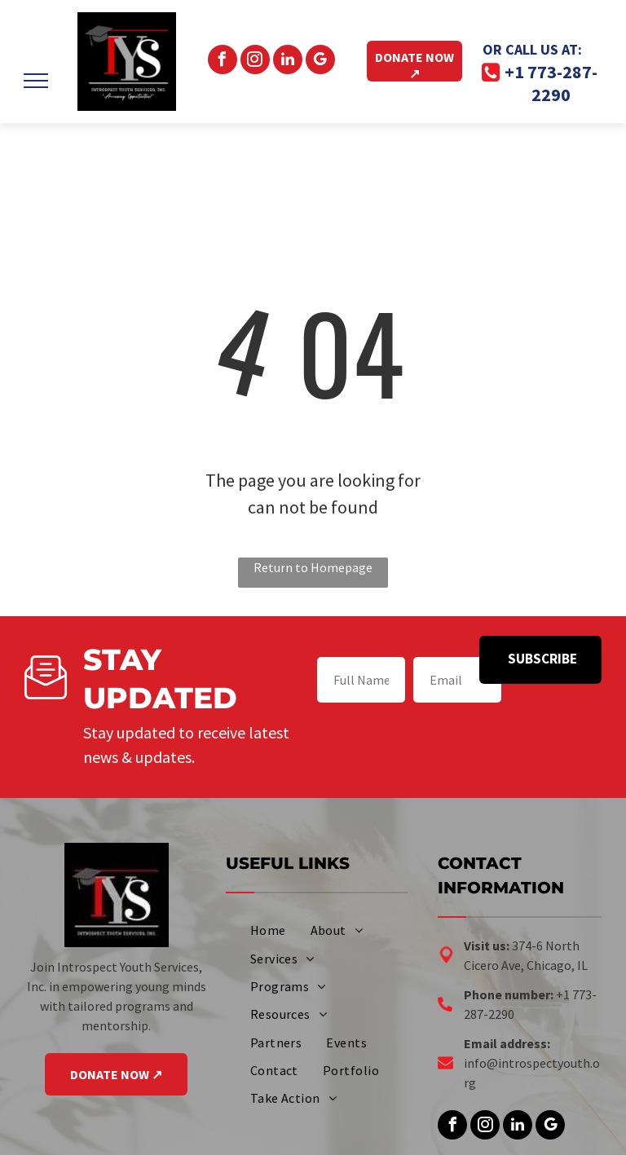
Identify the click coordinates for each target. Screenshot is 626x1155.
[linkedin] (287, 61)
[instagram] (255, 61)
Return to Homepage (313, 567)
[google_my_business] (320, 61)
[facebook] (222, 61)
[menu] (36, 81)
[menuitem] (268, 930)
